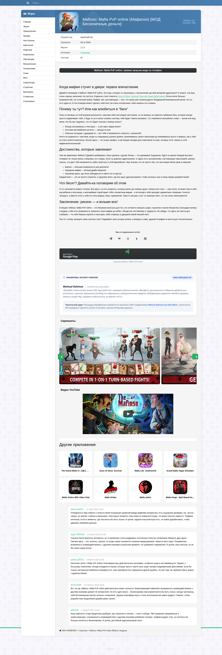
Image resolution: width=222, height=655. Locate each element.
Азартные (27, 50)
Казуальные (28, 54)
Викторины (28, 92)
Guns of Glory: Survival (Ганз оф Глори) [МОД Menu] (141, 97)
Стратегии (28, 87)
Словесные (28, 96)
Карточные (28, 45)
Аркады (26, 36)
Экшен (26, 26)
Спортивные (29, 101)
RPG (25, 78)
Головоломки (29, 68)
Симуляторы (29, 82)
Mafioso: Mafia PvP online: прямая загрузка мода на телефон (128, 71)
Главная (27, 22)
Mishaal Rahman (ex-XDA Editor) (163, 305)
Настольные (29, 40)
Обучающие (28, 59)
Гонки (25, 73)
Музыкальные (29, 64)
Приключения (29, 31)
